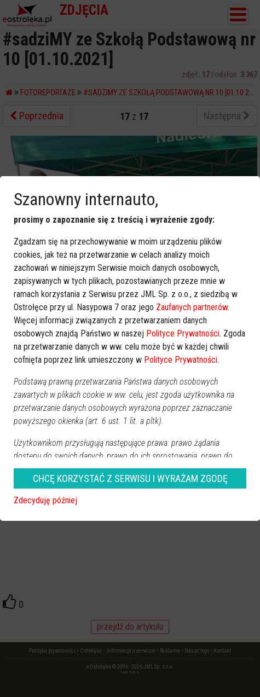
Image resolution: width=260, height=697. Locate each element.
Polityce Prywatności (182, 333)
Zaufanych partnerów (192, 307)
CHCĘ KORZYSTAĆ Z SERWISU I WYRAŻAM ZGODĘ (130, 478)
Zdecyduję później (45, 500)
